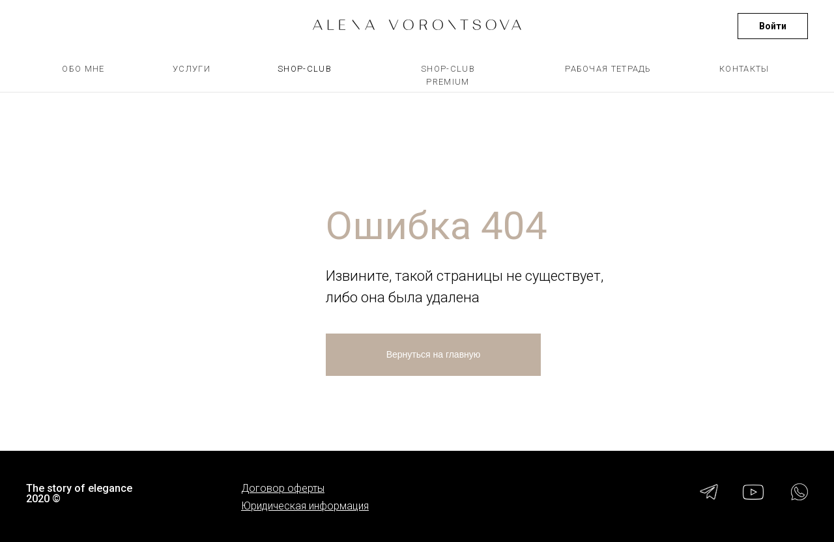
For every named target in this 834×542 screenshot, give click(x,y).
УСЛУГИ (191, 69)
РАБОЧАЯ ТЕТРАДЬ (608, 69)
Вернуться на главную (433, 354)
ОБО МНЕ (83, 69)
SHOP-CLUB (305, 69)
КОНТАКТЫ (744, 69)
